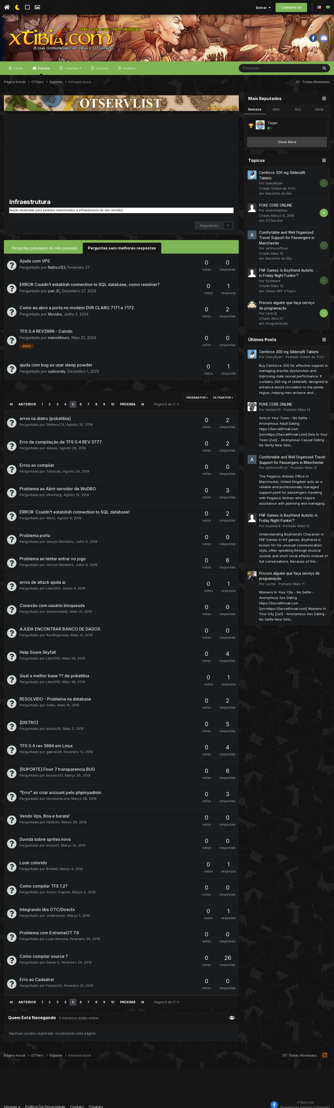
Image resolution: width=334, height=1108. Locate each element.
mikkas (51, 441)
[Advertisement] (121, 158)
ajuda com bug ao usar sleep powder (56, 365)
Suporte (102, 68)
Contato (77, 1100)
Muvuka (55, 314)
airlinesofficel (277, 248)
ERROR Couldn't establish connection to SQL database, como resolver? (90, 284)
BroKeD (52, 862)
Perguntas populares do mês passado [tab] (44, 248)
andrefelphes (277, 210)
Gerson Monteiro (60, 535)
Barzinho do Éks (279, 193)
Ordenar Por (197, 397)
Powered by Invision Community (305, 1100)
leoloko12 (273, 410)
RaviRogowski (57, 628)
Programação (277, 324)
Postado (304, 357)
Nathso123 (56, 267)
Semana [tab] (254, 110)
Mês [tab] (276, 110)
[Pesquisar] (265, 68)
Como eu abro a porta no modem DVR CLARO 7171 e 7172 (77, 308)
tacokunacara (57, 792)
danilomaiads (57, 605)
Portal (18, 68)
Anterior (27, 397)
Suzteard (273, 281)
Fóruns (43, 70)
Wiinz (50, 511)
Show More (287, 142)
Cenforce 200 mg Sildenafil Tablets (289, 352)
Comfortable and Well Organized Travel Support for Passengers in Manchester (286, 238)
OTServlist (274, 221)
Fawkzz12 (54, 979)
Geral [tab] (319, 110)
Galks (50, 698)
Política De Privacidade (45, 1100)
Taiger (272, 123)
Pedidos (129, 68)
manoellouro (58, 338)
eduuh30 (53, 722)
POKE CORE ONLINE (275, 205)
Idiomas (12, 1100)
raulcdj (271, 313)
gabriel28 (54, 745)
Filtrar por (223, 397)
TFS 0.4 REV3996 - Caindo (46, 331)
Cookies (96, 1100)
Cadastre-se (291, 7)
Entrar (263, 7)
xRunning (53, 488)
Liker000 (53, 581)
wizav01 (52, 838)
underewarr (55, 909)
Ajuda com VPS (35, 261)
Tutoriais (72, 68)
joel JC (54, 291)
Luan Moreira (57, 932)
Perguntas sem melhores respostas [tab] (122, 248)
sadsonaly (56, 371)
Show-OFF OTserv (281, 291)
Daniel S (52, 955)
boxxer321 (54, 768)
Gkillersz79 (55, 418)
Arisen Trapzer (58, 885)
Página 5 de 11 (165, 397)
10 (112, 397)
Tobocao (53, 464)
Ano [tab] (298, 110)
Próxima (126, 397)
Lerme (271, 584)
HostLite (52, 815)
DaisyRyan (274, 183)
